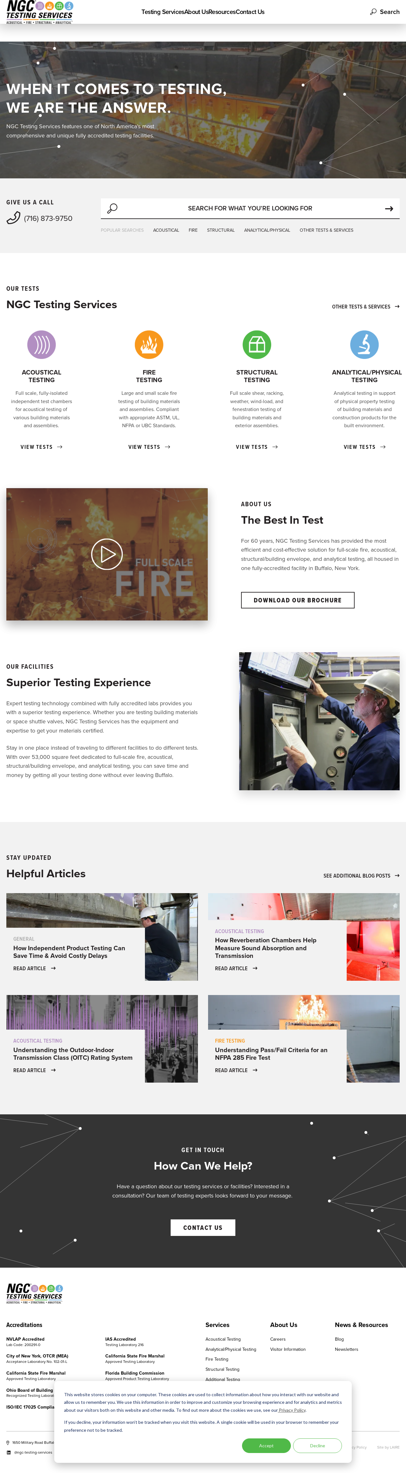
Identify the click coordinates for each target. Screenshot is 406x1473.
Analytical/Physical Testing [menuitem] (231, 1349)
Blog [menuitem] (339, 1339)
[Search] (250, 208)
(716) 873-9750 (39, 217)
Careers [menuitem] (278, 1339)
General (24, 939)
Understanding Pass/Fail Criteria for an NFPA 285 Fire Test (271, 1053)
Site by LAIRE (388, 1447)
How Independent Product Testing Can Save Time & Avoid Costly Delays (69, 951)
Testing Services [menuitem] (140, 20)
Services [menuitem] (218, 1325)
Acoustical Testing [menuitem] (223, 1339)
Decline (317, 1445)
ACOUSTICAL (166, 230)
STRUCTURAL (221, 230)
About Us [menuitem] (189, 20)
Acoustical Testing (239, 931)
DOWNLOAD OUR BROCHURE (298, 600)
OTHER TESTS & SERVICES (326, 230)
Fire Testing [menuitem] (217, 1359)
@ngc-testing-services (29, 1452)
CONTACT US (203, 1227)
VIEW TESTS (41, 446)
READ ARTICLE (34, 968)
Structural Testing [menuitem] (222, 1369)
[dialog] (203, 1422)
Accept (266, 1445)
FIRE (193, 230)
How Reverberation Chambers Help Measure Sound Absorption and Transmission (266, 947)
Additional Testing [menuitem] (223, 1380)
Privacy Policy (291, 1410)
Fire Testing (230, 1041)
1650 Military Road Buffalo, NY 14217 (39, 1442)
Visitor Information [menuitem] (288, 1349)
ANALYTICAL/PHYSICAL (267, 230)
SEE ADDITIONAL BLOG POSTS (362, 875)
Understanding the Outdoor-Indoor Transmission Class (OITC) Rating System (73, 1053)
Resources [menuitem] (229, 20)
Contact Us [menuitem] (273, 20)
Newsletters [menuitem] (346, 1349)
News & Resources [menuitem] (361, 1325)
